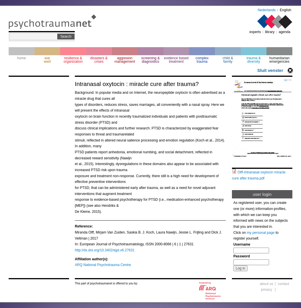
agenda (284, 32)
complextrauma (202, 60)
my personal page (261, 233)
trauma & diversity (254, 60)
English (285, 10)
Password (241, 256)
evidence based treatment (176, 60)
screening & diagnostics (150, 60)
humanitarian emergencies (279, 60)
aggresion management (125, 60)
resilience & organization (73, 60)
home (21, 58)
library (270, 32)
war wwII (47, 60)
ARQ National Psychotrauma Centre (103, 265)
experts (255, 32)
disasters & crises (99, 60)
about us (266, 284)
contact (283, 284)
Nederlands (267, 10)
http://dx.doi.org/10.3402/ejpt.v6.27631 (105, 250)
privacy (266, 290)
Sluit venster (270, 70)
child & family (228, 60)
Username (241, 244)
